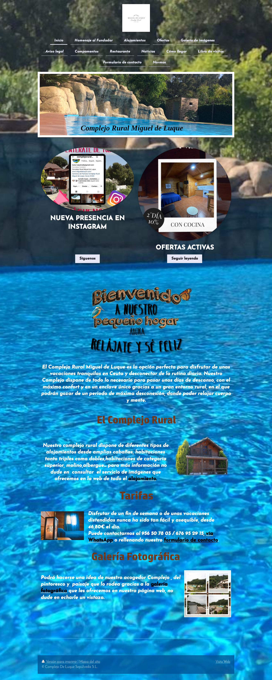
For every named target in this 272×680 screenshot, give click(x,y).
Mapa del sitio (89, 662)
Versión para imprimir (60, 662)
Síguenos (87, 259)
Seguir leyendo (184, 259)
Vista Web (223, 662)
